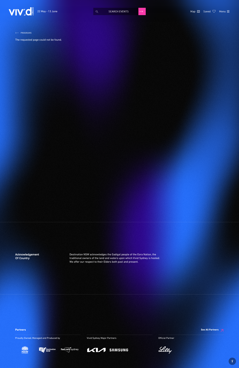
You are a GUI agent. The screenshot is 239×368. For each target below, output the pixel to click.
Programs (23, 33)
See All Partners (210, 330)
